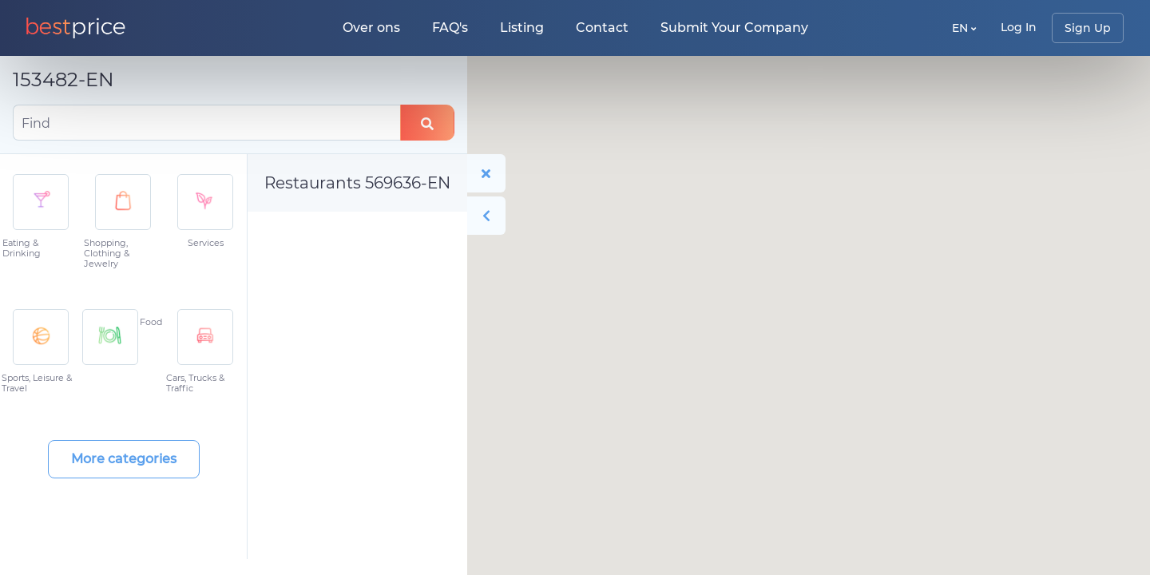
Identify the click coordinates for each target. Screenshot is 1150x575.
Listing (522, 27)
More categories (123, 458)
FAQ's (450, 27)
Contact (602, 27)
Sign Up (1088, 28)
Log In (1019, 27)
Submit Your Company (734, 27)
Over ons (371, 27)
